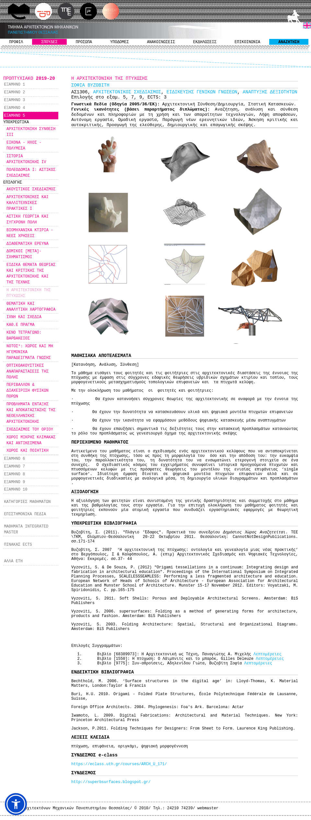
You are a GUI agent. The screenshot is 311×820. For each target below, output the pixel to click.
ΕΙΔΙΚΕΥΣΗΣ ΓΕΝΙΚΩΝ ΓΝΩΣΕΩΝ (202, 92)
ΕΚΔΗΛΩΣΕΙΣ (204, 42)
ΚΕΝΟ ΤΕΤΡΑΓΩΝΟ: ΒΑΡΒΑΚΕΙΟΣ (23, 335)
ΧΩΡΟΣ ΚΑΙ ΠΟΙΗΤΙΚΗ (27, 450)
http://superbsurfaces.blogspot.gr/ (111, 782)
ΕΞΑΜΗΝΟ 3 (14, 100)
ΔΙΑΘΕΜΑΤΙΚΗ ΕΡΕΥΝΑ (27, 244)
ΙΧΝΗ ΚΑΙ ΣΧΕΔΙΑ (23, 317)
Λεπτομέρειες (267, 654)
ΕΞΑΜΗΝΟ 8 (14, 474)
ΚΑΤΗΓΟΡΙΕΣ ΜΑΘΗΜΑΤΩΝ (27, 502)
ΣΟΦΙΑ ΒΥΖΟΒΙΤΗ (90, 85)
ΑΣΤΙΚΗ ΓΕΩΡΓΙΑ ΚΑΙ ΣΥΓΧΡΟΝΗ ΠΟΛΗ (27, 219)
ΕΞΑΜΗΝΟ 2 (14, 92)
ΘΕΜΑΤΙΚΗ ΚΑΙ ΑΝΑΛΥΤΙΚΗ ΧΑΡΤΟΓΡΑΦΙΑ (30, 307)
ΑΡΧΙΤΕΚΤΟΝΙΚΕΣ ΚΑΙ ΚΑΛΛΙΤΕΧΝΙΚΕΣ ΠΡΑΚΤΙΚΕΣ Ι (27, 203)
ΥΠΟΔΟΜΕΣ (119, 42)
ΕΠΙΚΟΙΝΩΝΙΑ (247, 42)
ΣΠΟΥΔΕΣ (49, 42)
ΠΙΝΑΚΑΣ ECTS (18, 544)
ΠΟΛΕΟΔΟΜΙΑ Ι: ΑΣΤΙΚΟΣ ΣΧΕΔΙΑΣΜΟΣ (30, 173)
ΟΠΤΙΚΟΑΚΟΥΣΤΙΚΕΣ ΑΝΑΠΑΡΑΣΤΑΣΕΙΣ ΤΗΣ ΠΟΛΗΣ (27, 371)
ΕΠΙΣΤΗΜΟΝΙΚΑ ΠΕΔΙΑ (25, 514)
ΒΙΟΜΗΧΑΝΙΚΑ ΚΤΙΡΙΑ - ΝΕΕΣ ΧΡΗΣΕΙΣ (29, 233)
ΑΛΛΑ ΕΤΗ (13, 561)
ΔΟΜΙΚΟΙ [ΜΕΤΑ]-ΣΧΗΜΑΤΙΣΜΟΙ (23, 254)
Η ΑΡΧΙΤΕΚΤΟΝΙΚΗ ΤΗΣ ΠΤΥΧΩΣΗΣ (28, 293)
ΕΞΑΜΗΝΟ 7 (14, 466)
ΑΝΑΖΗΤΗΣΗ (288, 42)
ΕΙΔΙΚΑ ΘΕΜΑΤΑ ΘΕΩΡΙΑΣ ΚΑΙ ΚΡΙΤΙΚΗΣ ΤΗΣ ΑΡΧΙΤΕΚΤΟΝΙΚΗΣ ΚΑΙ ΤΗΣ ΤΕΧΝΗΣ (30, 274)
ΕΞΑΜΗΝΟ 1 (14, 84)
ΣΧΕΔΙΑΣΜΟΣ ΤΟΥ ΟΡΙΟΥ (29, 429)
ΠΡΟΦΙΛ (16, 42)
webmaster (207, 808)
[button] (15, 804)
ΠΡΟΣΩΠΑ (84, 42)
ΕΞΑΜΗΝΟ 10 (15, 489)
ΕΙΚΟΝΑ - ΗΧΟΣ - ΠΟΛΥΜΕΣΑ (23, 145)
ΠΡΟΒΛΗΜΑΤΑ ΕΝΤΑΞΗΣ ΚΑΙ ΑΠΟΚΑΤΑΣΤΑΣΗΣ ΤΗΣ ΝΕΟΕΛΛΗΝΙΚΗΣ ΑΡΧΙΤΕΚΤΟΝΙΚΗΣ (30, 413)
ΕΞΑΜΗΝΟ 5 (14, 115)
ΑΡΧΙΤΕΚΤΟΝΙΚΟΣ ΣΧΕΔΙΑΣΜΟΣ (127, 92)
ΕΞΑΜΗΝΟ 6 (14, 459)
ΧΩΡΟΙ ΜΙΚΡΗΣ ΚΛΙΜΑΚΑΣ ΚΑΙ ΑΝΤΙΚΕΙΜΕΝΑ (30, 440)
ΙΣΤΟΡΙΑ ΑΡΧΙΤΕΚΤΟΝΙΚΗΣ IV (26, 159)
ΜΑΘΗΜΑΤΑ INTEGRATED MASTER (26, 529)
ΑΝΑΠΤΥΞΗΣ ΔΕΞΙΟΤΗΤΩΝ (270, 92)
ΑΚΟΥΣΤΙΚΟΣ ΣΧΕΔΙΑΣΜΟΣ (30, 189)
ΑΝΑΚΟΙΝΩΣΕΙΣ (161, 42)
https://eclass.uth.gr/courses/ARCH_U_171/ (119, 764)
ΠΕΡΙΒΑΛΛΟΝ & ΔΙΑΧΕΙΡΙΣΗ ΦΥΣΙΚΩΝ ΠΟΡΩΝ (27, 391)
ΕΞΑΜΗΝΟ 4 (14, 108)
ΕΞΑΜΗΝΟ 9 (14, 482)
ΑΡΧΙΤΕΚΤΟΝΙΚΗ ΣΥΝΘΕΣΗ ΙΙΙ (30, 132)
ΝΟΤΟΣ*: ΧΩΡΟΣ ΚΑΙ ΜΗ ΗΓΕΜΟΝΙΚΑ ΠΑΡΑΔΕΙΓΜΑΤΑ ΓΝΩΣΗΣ (29, 352)
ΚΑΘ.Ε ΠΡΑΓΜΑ (20, 325)
